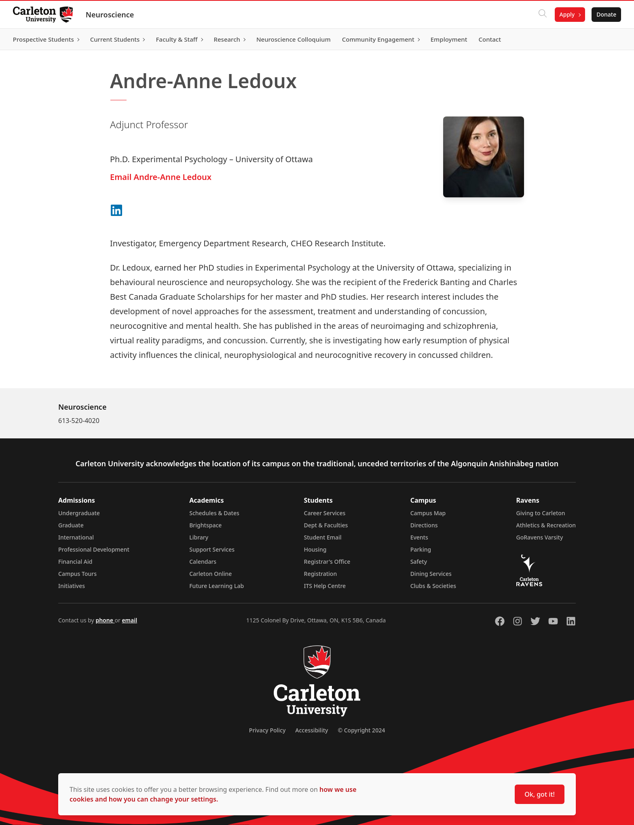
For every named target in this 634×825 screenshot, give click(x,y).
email (129, 620)
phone (104, 620)
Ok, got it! (539, 794)
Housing (315, 549)
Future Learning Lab (216, 586)
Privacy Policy (267, 730)
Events (419, 537)
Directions (424, 525)
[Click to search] (542, 14)
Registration (320, 574)
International (76, 537)
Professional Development (93, 549)
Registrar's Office (327, 561)
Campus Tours (77, 574)
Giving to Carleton (540, 513)
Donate (606, 14)
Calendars (202, 561)
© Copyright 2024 (361, 730)
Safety (418, 561)
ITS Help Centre (325, 586)
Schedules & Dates (214, 513)
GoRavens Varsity (539, 537)
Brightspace (205, 525)
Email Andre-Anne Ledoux (160, 176)
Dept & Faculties (326, 525)
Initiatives (71, 586)
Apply (567, 14)
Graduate (71, 525)
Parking (420, 549)
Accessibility (311, 730)
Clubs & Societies (433, 586)
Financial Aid (75, 561)
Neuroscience (110, 14)
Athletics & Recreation (546, 525)
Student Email (323, 537)
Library (198, 537)
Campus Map (428, 513)
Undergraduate (79, 513)
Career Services (325, 513)
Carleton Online (210, 574)
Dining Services (431, 574)
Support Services (212, 549)
